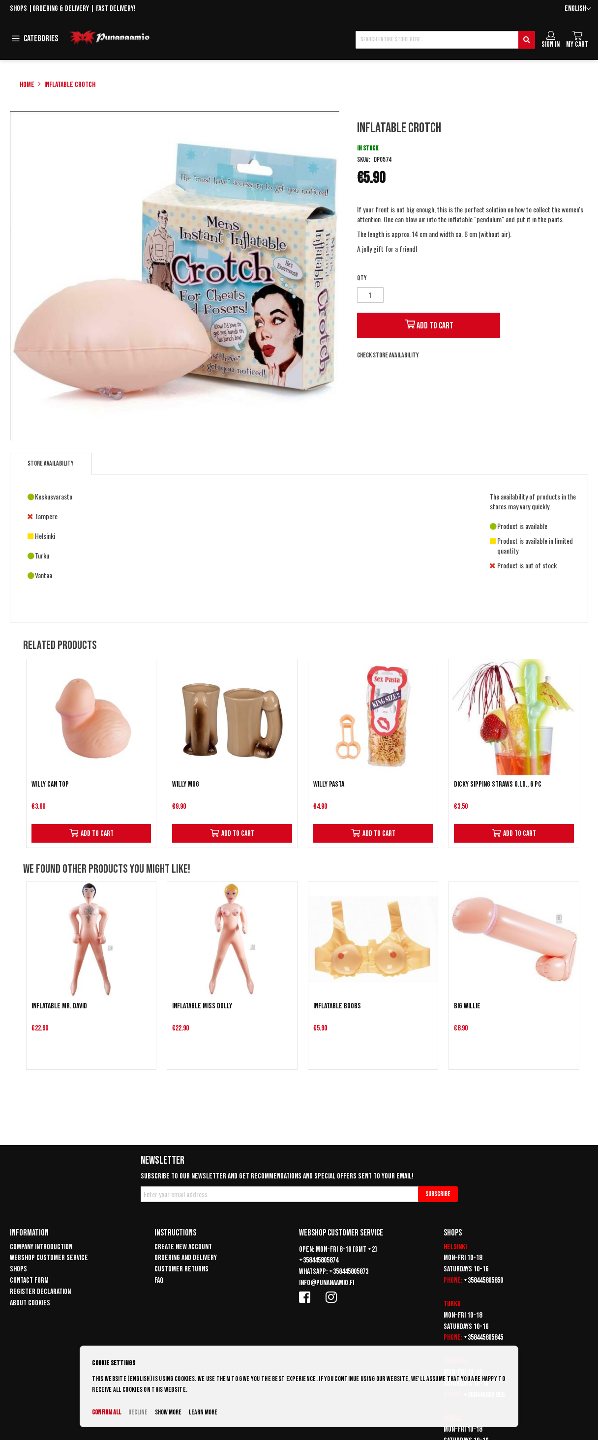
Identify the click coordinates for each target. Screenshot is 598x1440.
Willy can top (50, 784)
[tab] (50, 463)
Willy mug (185, 784)
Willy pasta (328, 784)
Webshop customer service (49, 1258)
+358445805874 (318, 1260)
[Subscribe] (438, 1194)
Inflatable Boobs (337, 1006)
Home (27, 84)
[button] (578, 9)
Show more (168, 1412)
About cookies (30, 1303)
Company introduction (41, 1247)
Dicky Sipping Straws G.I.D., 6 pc (497, 784)
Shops (18, 8)
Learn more (203, 1412)
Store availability (51, 463)
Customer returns (181, 1269)
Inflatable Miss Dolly (202, 1006)
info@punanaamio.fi (326, 1283)
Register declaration (40, 1291)
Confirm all (106, 1412)
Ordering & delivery (60, 8)
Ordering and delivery (185, 1258)
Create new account (183, 1247)
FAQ (159, 1280)
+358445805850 (483, 1280)
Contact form (29, 1280)
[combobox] (445, 40)
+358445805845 (483, 1337)
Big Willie (467, 1006)
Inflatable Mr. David (59, 1006)
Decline (138, 1412)
